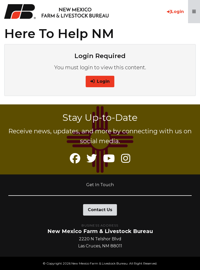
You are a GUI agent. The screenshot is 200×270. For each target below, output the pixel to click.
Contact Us (100, 209)
